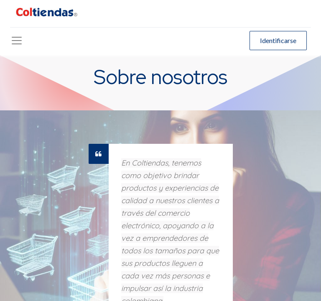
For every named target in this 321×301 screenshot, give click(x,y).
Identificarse (278, 40)
